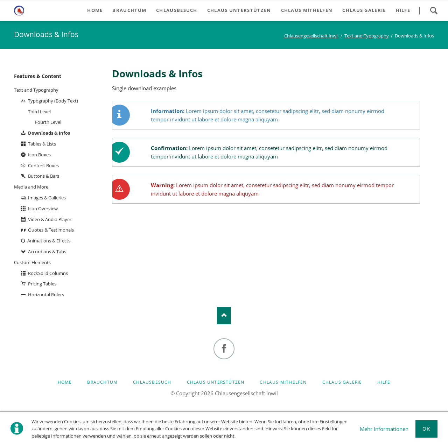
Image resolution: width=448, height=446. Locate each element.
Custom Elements (32, 262)
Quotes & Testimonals (51, 230)
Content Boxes (43, 165)
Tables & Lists (42, 144)
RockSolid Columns (48, 273)
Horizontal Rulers (46, 294)
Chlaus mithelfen (283, 382)
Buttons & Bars (43, 176)
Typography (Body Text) (53, 101)
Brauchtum (102, 382)
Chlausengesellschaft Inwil (311, 36)
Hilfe (383, 382)
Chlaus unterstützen (216, 382)
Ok (426, 428)
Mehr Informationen (384, 428)
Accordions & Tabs (47, 251)
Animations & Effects (48, 241)
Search (433, 10)
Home (65, 382)
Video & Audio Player (49, 219)
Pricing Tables (42, 284)
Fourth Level (48, 122)
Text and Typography (366, 36)
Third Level (39, 111)
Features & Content (37, 76)
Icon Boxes (39, 154)
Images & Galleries (47, 197)
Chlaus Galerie (342, 382)
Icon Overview (43, 208)
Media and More (31, 187)
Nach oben (224, 315)
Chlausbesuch (152, 382)
